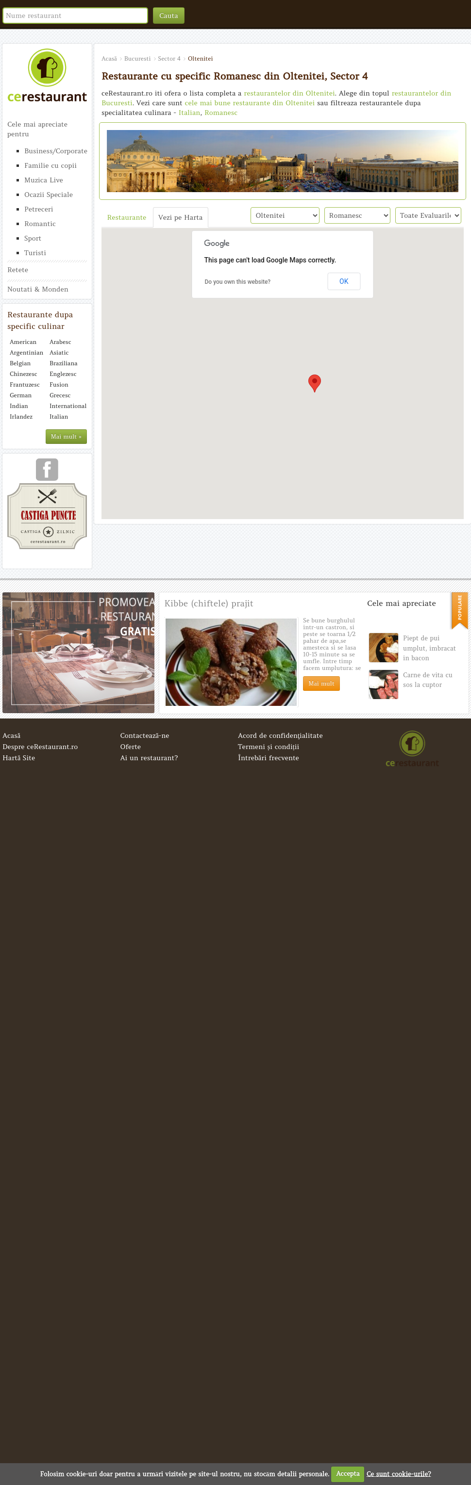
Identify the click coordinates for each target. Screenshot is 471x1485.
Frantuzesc (25, 384)
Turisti (35, 252)
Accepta (347, 1473)
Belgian (20, 363)
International (67, 405)
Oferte (130, 746)
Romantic (40, 223)
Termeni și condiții (268, 746)
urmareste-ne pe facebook (47, 473)
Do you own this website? (238, 281)
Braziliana (64, 363)
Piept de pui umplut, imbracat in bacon (429, 648)
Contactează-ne (144, 735)
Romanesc (220, 112)
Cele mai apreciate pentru (37, 129)
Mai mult (321, 683)
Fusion (59, 384)
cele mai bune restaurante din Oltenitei (250, 102)
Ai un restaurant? (149, 757)
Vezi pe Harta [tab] (180, 217)
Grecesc (60, 395)
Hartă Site (18, 757)
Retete (17, 269)
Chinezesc (23, 373)
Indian (19, 405)
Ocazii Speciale (48, 194)
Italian (59, 416)
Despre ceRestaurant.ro (40, 746)
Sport (32, 238)
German (21, 395)
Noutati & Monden (37, 289)
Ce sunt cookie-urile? (399, 1473)
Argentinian (26, 352)
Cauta (168, 15)
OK (343, 281)
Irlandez (21, 416)
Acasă (11, 735)
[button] (314, 383)
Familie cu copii (50, 165)
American (23, 341)
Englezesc (63, 373)
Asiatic (59, 352)
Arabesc (60, 341)
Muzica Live (43, 180)
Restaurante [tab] (127, 217)
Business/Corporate (55, 151)
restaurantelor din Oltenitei (289, 93)
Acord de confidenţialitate (280, 735)
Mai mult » (66, 436)
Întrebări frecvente (268, 757)
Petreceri (38, 209)
